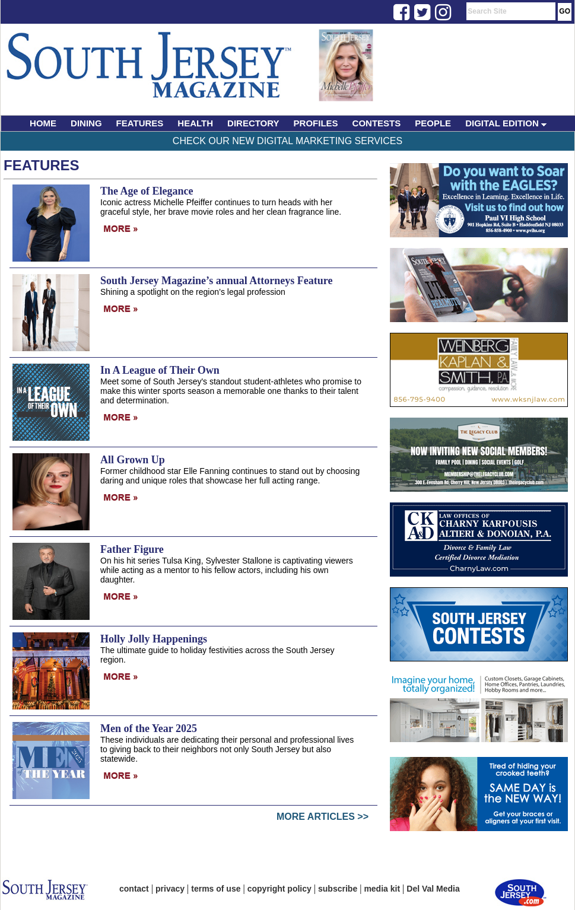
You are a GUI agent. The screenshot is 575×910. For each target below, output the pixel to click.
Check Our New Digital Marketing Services (287, 141)
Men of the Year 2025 (148, 728)
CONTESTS (376, 123)
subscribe (337, 888)
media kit (382, 888)
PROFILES (316, 123)
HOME (43, 123)
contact (134, 888)
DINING (86, 123)
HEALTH (195, 123)
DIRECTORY (253, 123)
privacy (170, 888)
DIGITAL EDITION (506, 123)
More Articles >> (322, 817)
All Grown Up (132, 460)
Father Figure (132, 549)
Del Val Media (432, 888)
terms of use (215, 888)
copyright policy (279, 888)
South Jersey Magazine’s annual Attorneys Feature (216, 281)
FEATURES (140, 123)
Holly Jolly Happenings (153, 639)
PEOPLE (433, 123)
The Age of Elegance (146, 191)
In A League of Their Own (160, 370)
